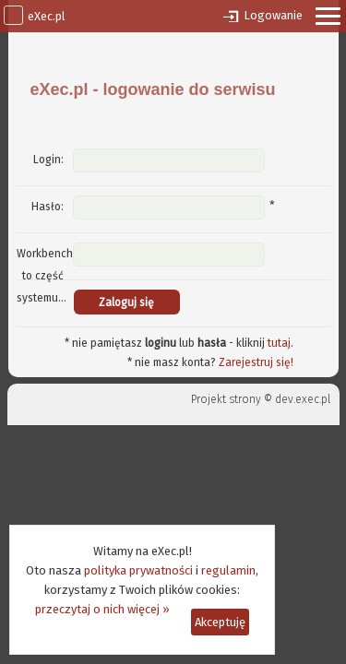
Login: (48, 159)
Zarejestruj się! (256, 362)
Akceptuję (220, 622)
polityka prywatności (138, 570)
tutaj (279, 343)
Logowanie (273, 15)
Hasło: (47, 206)
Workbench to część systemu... (45, 275)
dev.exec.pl (302, 399)
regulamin (228, 570)
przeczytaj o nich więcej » (102, 609)
